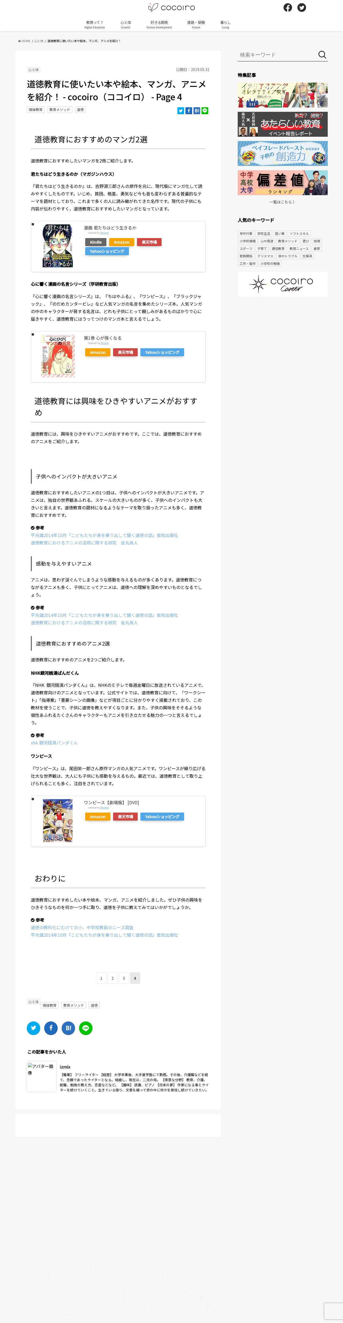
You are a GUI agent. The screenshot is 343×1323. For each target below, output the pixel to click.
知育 (317, 241)
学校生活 (263, 233)
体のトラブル (287, 256)
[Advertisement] (283, 342)
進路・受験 (196, 24)
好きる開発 (159, 24)
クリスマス (265, 256)
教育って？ (94, 24)
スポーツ (246, 248)
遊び (306, 241)
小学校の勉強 (270, 263)
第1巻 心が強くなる (103, 338)
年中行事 (246, 233)
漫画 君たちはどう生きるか (110, 227)
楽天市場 (149, 242)
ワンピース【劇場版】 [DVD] (111, 802)
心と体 (126, 24)
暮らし (225, 24)
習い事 (280, 233)
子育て (262, 248)
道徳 (80, 109)
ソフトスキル (299, 233)
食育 (317, 248)
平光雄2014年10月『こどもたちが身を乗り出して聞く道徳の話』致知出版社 (104, 535)
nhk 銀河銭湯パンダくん (54, 742)
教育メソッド (59, 109)
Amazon (121, 242)
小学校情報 (248, 241)
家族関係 (246, 256)
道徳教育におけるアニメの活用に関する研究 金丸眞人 (84, 542)
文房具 (307, 256)
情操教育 (36, 109)
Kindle (96, 242)
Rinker (105, 233)
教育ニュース (299, 248)
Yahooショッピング (107, 251)
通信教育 (278, 248)
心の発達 (266, 241)
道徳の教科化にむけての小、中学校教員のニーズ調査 (82, 927)
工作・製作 (248, 263)
